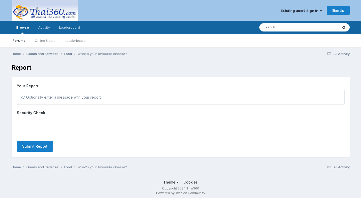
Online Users (45, 40)
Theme (171, 179)
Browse (22, 29)
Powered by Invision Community (180, 190)
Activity (44, 27)
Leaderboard (75, 40)
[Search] (284, 27)
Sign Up (338, 10)
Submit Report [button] (34, 126)
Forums (19, 40)
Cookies (190, 179)
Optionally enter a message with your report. (61, 97)
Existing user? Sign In (301, 11)
